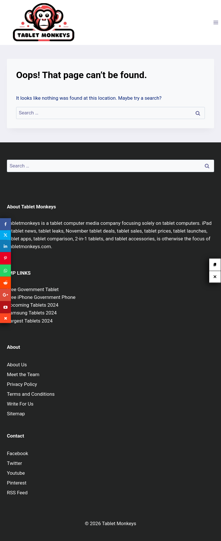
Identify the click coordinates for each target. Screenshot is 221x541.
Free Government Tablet (33, 289)
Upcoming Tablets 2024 (32, 305)
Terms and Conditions (31, 394)
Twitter (14, 463)
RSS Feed (17, 492)
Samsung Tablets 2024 (32, 313)
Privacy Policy (22, 384)
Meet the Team (23, 374)
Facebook (17, 453)
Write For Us (20, 404)
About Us (17, 364)
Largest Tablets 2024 (30, 321)
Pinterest (16, 483)
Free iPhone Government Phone (41, 297)
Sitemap (16, 413)
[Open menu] (215, 22)
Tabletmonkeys (23, 223)
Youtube (16, 473)
